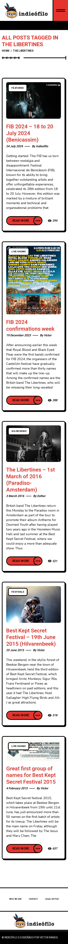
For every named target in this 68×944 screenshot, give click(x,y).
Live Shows (18, 251)
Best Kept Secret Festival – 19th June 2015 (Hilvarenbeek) (31, 637)
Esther (41, 496)
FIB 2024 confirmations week (30, 325)
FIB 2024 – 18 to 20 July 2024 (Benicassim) (29, 133)
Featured (17, 88)
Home (5, 51)
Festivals (17, 592)
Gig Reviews (18, 431)
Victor (47, 335)
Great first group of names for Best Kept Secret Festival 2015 (31, 775)
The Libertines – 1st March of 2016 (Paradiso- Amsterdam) (30, 480)
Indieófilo (42, 146)
